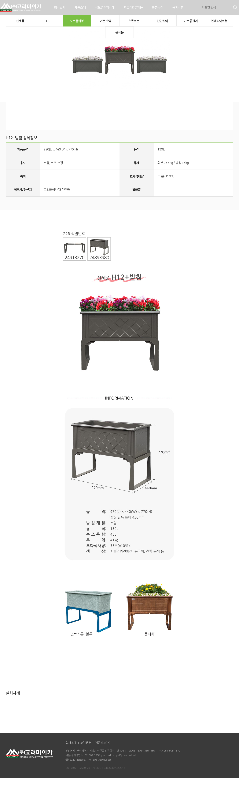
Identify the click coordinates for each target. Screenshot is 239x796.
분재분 (119, 32)
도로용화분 (77, 21)
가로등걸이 (191, 21)
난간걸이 (162, 21)
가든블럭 (105, 21)
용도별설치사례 (104, 7)
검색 (235, 7)
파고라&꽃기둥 (133, 7)
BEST (48, 21)
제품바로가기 (103, 761)
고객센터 (85, 761)
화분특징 (157, 7)
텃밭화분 (133, 21)
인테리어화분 (219, 21)
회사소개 (59, 7)
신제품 (20, 21)
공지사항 (177, 7)
